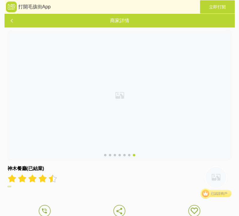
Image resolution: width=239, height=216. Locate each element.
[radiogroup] (32, 178)
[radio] (12, 178)
